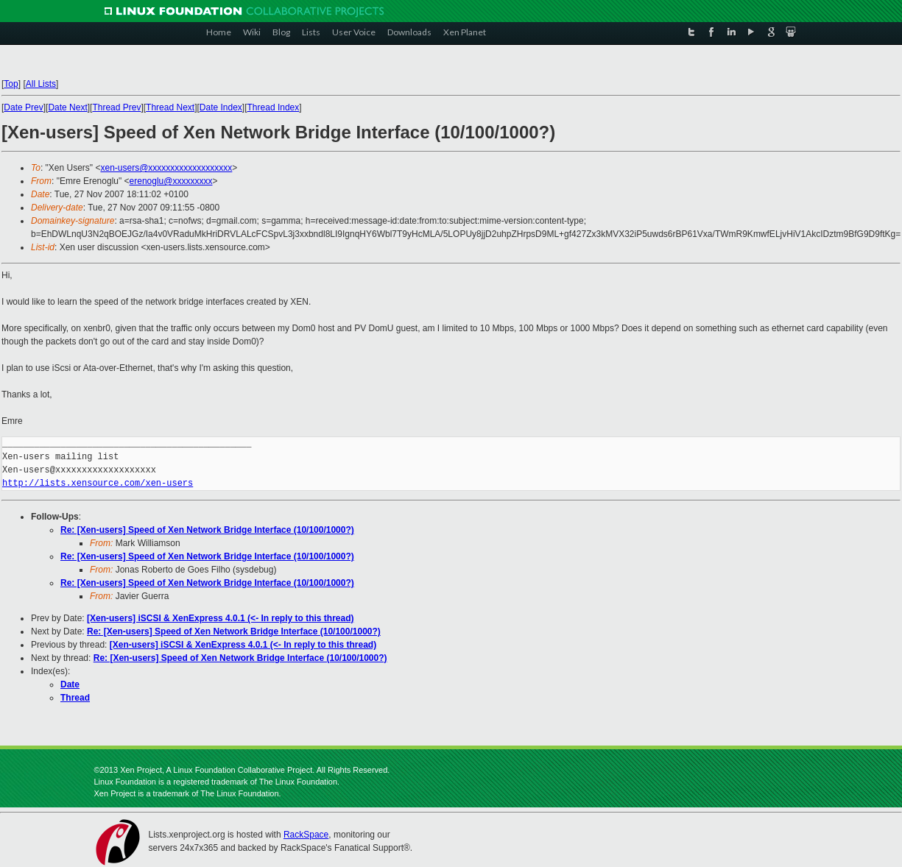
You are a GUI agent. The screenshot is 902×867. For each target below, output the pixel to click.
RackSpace (305, 834)
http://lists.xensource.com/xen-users (97, 483)
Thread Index (273, 107)
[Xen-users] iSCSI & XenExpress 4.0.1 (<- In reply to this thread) (220, 618)
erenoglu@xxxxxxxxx (171, 181)
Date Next (67, 107)
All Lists (41, 84)
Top (11, 84)
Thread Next (170, 107)
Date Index (221, 107)
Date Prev (23, 107)
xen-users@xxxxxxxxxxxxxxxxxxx (166, 168)
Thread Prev (116, 107)
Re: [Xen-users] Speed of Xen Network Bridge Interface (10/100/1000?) (207, 530)
